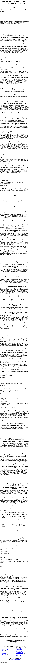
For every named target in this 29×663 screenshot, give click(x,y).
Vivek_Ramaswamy (19, 654)
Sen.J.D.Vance (4, 652)
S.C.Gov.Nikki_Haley (19, 651)
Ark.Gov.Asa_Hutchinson (19, 652)
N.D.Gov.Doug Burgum (19, 649)
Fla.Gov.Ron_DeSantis (19, 650)
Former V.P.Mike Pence (19, 653)
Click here (5, 642)
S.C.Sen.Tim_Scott (19, 655)
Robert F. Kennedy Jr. (5, 649)
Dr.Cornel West (4, 654)
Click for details (11, 657)
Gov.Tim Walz (4, 653)
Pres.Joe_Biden (18, 648)
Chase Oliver (3, 650)
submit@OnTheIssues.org (16, 659)
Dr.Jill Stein (3, 651)
